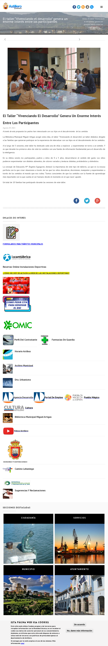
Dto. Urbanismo (23, 379)
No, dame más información (79, 631)
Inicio (84, 19)
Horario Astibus (23, 351)
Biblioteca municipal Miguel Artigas (33, 416)
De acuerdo (79, 625)
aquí (22, 643)
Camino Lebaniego (24, 468)
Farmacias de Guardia (63, 339)
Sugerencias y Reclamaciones (30, 490)
